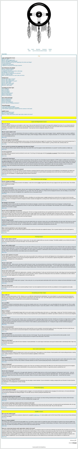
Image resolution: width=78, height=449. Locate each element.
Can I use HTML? (5, 89)
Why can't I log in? (5, 59)
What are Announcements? (7, 93)
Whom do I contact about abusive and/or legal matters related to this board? (17, 114)
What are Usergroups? (6, 100)
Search (32, 49)
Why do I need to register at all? (8, 60)
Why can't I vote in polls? (7, 85)
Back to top (4, 129)
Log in (49, 50)
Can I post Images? (6, 92)
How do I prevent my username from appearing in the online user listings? (17, 62)
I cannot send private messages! (8, 106)
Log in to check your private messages (39, 50)
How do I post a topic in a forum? (8, 78)
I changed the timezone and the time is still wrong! (12, 71)
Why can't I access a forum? (7, 84)
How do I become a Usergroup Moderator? (10, 103)
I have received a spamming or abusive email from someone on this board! (17, 108)
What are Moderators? (6, 99)
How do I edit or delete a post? (8, 79)
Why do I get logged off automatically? (9, 61)
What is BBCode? (5, 88)
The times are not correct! (7, 70)
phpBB (37, 447)
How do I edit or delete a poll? (8, 83)
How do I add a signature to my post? (9, 81)
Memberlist (37, 49)
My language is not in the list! (8, 72)
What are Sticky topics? (6, 94)
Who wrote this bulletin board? (8, 112)
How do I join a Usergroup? (7, 102)
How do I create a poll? (6, 82)
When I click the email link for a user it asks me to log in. (13, 75)
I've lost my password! (6, 63)
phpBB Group (36, 415)
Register (50, 49)
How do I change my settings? (8, 68)
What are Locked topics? (7, 95)
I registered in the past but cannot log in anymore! (12, 65)
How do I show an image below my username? (11, 73)
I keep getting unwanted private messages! (10, 107)
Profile (28, 50)
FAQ (27, 49)
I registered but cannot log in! (8, 64)
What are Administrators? (7, 98)
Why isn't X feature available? (8, 113)
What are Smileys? (6, 90)
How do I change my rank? (7, 74)
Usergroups (44, 49)
